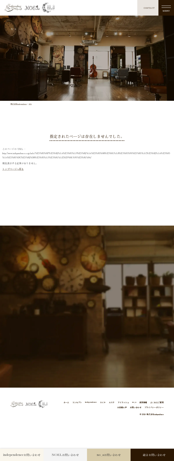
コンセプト (77, 402)
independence (91, 402)
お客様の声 (122, 407)
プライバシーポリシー (154, 407)
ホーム (66, 402)
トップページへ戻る (13, 169)
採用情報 (143, 402)
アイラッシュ (123, 402)
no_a (134, 402)
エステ (112, 402)
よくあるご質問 (157, 402)
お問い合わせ (135, 407)
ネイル (103, 402)
